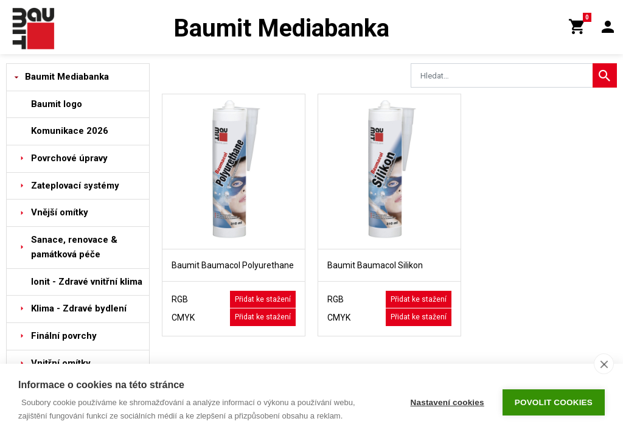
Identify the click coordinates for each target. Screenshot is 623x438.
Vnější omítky (59, 212)
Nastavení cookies (447, 401)
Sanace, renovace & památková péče (74, 247)
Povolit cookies (554, 401)
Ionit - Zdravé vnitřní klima (86, 281)
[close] (604, 363)
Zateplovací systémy (75, 185)
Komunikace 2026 (69, 130)
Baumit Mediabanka (67, 76)
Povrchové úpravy (69, 158)
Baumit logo (56, 104)
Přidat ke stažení (263, 299)
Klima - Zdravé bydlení (79, 308)
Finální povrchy (64, 335)
